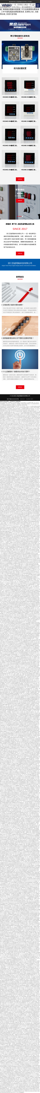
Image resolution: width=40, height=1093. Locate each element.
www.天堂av (6, 445)
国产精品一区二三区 (10, 634)
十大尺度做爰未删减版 (21, 714)
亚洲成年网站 (28, 569)
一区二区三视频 (12, 675)
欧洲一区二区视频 (34, 688)
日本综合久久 (11, 803)
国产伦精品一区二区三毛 (31, 585)
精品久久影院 (31, 596)
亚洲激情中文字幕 (17, 710)
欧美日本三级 (27, 841)
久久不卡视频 (7, 1042)
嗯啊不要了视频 (33, 932)
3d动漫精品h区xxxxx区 (28, 1089)
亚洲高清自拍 (25, 914)
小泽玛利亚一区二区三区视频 (13, 880)
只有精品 (8, 870)
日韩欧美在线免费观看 (15, 479)
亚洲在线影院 (16, 639)
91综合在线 (6, 1055)
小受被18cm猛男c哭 (10, 1010)
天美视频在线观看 (35, 709)
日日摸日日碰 (4, 727)
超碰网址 (31, 764)
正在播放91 (34, 1087)
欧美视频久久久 (21, 856)
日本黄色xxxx (18, 741)
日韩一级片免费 (22, 526)
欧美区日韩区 (13, 930)
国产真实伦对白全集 (17, 644)
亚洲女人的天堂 (7, 646)
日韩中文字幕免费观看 (31, 467)
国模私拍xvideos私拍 (12, 430)
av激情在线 (36, 666)
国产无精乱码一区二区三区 (18, 752)
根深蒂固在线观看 (27, 954)
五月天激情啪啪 (26, 557)
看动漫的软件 (28, 591)
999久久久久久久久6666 (10, 422)
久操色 (27, 427)
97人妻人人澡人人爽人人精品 (22, 997)
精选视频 (16, 693)
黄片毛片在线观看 (32, 1067)
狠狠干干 (38, 605)
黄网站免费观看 (30, 700)
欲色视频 (31, 666)
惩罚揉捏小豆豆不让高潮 (15, 695)
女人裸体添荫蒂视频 (31, 486)
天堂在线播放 (17, 546)
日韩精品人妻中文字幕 (9, 686)
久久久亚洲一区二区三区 (11, 883)
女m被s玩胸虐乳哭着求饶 (8, 794)
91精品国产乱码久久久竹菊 (31, 819)
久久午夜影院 (29, 1069)
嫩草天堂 (30, 743)
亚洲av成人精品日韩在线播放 (6, 587)
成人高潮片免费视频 (30, 796)
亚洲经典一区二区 (7, 765)
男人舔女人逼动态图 (29, 732)
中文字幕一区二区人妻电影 (24, 693)
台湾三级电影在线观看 (16, 632)
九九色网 (20, 786)
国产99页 (38, 702)
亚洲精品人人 (28, 612)
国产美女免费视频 (28, 673)
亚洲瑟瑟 (34, 411)
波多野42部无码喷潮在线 (23, 603)
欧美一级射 (23, 520)
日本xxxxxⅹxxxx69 (16, 483)
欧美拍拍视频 (29, 578)
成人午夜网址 (36, 526)
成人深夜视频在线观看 (6, 629)
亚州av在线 (21, 570)
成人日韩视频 (28, 989)
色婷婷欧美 (16, 794)
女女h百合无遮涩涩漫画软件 (23, 767)
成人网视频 (2, 683)
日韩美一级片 (23, 471)
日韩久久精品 (8, 495)
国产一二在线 (35, 638)
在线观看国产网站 (33, 957)
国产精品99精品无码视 (24, 594)
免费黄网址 (15, 651)
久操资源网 (24, 700)
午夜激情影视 (27, 595)
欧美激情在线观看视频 (10, 996)
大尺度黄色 (19, 1040)
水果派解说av (15, 563)
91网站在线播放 (5, 433)
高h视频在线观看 (29, 470)
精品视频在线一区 (35, 416)
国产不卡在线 (22, 968)
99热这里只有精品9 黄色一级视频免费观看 (29, 830)
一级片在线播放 (27, 860)
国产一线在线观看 (35, 706)
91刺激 (21, 871)
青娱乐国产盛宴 (36, 851)
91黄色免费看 (12, 816)
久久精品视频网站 (8, 416)
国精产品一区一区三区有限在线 (9, 490)
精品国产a (11, 1028)
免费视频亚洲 (24, 494)
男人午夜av (23, 1069)
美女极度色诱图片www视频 (28, 417)
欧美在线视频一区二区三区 (19, 919)
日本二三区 (27, 1013)
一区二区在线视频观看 (29, 434)
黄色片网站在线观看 (4, 773)
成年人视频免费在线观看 (18, 505)
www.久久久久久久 (14, 726)
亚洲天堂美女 (36, 1028)
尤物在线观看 (15, 570)
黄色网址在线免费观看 (6, 1084)
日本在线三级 (3, 785)
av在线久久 (37, 419)
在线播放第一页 (16, 648)
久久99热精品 (4, 698)
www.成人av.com (30, 848)
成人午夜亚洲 (14, 922)
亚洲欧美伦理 (18, 575)
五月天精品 (24, 530)
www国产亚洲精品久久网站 (7, 796)
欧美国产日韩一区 (16, 988)
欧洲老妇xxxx (36, 559)
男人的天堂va (22, 918)
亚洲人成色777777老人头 (31, 894)
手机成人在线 (13, 791)
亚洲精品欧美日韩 (24, 889)
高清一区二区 (3, 505)
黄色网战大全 (34, 1032)
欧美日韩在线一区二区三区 (16, 904)
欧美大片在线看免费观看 (7, 563)
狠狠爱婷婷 (33, 640)
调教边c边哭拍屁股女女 (7, 419)
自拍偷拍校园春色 (9, 482)
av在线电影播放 (3, 811)
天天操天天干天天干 (6, 465)
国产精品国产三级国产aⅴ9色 (18, 817)
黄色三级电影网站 (16, 449)
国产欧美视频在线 (20, 802)
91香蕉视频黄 (14, 527)
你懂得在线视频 (24, 451)
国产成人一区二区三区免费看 (16, 762)
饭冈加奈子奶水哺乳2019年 (28, 488)
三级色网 (17, 473)
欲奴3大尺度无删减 (17, 497)
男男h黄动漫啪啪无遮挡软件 (20, 605)
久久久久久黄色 (8, 530)
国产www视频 (5, 778)
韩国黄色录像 (18, 509)
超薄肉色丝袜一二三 (24, 897)
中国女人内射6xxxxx (27, 850)
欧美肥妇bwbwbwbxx (10, 676)
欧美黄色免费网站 (14, 683)
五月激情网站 (14, 678)
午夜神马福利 (3, 634)
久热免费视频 (17, 656)
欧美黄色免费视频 (25, 654)
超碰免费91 (24, 419)
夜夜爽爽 (24, 592)
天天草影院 (31, 726)
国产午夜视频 (7, 927)
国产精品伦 (2, 592)
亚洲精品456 (31, 980)
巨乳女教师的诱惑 (28, 801)
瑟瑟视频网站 (17, 517)
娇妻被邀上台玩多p (4, 910)
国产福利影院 (23, 527)
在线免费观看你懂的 (9, 948)
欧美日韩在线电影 (5, 1028)
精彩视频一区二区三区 (33, 449)
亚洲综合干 (36, 1017)
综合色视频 (19, 679)
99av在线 (29, 811)
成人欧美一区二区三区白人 (9, 670)
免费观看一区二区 (29, 526)
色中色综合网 (19, 409)
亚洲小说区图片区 (10, 650)
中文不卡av (17, 803)
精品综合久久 (28, 683)
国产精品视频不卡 (21, 1044)
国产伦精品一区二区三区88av (25, 822)
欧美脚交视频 (22, 821)
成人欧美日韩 (18, 952)
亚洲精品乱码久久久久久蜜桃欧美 (19, 446)
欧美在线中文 (24, 1087)
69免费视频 (14, 783)
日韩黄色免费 (27, 643)
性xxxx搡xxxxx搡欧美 (19, 519)
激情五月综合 (19, 907)
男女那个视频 (5, 781)
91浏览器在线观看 (11, 432)
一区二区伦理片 (30, 630)
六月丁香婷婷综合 (20, 784)
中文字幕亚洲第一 (3, 710)
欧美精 (17, 961)
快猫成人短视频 (11, 742)
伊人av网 (13, 720)
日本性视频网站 (28, 821)
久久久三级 (26, 1035)
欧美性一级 (2, 624)
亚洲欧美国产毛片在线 (11, 953)
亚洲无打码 (33, 945)
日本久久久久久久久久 (13, 525)
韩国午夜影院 (28, 425)
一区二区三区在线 (4, 861)
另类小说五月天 (5, 845)
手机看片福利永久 (24, 1057)
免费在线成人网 (15, 751)
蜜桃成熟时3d (27, 1048)
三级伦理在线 (37, 495)
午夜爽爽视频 (7, 936)
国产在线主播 (14, 499)
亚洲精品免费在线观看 (10, 573)
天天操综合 (6, 1021)
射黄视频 (37, 867)
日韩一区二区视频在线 (21, 740)
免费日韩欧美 (18, 623)
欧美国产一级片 (19, 490)
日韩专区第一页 (27, 812)
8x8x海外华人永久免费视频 (25, 795)
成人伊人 (34, 677)
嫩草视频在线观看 (28, 919)
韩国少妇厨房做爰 (5, 487)
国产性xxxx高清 (18, 1053)
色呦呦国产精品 (9, 595)
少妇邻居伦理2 (27, 608)
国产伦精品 (2, 924)
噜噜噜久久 (6, 638)
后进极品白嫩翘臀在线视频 (9, 575)
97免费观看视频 (31, 584)
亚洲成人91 (31, 435)
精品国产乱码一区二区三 (14, 835)
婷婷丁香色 (13, 481)
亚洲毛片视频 (23, 787)
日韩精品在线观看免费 (11, 409)
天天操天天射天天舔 (21, 425)
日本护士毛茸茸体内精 (17, 790)
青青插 (24, 1015)
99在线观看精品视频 (12, 983)
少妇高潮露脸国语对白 (24, 641)
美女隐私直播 (20, 602)
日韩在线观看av (35, 746)
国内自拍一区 (12, 940)
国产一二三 (35, 446)
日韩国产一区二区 (16, 657)
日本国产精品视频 (33, 861)
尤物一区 (22, 460)
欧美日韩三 (37, 980)
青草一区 (7, 443)
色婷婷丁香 (19, 1051)
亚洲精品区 (31, 949)
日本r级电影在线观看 (27, 457)
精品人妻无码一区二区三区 (22, 423)
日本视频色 (20, 844)
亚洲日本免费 (19, 969)
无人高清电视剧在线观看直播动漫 (13, 611)
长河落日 (14, 679)
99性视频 (27, 444)
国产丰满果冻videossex (28, 1011)
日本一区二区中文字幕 (24, 537)
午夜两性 (37, 544)
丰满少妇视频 (27, 619)
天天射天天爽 (15, 492)
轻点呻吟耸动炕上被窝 (30, 544)
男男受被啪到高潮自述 (29, 818)
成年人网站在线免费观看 (19, 677)
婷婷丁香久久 (21, 563)
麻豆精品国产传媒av (27, 409)
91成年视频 (28, 579)
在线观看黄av (34, 598)
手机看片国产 (4, 1002)
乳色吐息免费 (22, 965)
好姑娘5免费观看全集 (16, 456)
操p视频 (20, 1081)
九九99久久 (33, 776)
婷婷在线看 (4, 860)
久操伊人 (3, 443)
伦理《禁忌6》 (26, 979)
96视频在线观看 (22, 1021)
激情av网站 (37, 429)
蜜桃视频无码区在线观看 (7, 515)
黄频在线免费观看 (21, 416)
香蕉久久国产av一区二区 (33, 975)
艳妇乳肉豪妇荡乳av (17, 660)
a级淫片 (28, 941)
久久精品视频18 (28, 538)
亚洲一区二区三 (23, 414)
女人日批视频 (8, 725)
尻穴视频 (7, 867)
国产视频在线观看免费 (4, 980)
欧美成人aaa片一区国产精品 (10, 557)
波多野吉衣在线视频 (6, 478)
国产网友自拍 (13, 1069)
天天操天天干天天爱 (26, 468)
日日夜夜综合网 (7, 886)
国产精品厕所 (28, 463)
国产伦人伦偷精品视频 (4, 559)
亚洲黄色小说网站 (3, 585)
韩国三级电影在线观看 (21, 516)
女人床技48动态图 (18, 457)
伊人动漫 (17, 848)
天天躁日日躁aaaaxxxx (17, 542)
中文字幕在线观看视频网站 (28, 495)
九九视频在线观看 (9, 898)
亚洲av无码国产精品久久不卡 (19, 579)
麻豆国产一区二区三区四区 (15, 445)
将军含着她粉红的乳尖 (28, 505)
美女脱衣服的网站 (19, 780)
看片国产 (25, 1019)
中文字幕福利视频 (5, 940)
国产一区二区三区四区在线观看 (19, 706)
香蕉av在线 (28, 655)
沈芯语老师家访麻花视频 (33, 492)
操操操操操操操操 (24, 536)
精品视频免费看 (9, 706)
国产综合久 (18, 665)
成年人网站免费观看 (14, 855)
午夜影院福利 (11, 1053)
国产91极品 (30, 992)
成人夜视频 (2, 855)
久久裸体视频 (7, 536)
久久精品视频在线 (8, 754)
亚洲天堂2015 (16, 526)
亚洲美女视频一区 (25, 671)
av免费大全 (12, 735)
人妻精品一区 (32, 684)
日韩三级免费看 (19, 1015)
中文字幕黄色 (9, 1075)
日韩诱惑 (31, 990)
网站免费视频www (11, 979)
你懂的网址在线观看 (26, 838)
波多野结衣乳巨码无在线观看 (29, 805)
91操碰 (27, 704)
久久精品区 (18, 1069)
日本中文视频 (25, 644)
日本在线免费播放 (10, 743)
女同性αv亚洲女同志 (10, 846)
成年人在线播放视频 (19, 735)
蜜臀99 (3, 535)
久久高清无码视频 (22, 503)
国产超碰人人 (19, 408)
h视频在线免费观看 (8, 504)
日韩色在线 (34, 1021)
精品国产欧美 (6, 1018)
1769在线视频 (9, 468)
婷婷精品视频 (11, 567)
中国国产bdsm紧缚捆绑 (9, 1073)
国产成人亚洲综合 (9, 892)
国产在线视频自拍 (4, 751)
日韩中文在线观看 (8, 989)
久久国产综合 (30, 1083)
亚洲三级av (23, 627)
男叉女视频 (20, 499)
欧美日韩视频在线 (20, 439)
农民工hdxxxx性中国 (30, 422)
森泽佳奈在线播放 (8, 689)
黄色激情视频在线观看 (18, 688)
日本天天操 (4, 432)
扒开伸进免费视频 (22, 493)
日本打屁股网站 (3, 606)
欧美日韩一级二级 (18, 949)
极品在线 (28, 672)
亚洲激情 (19, 622)
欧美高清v (10, 783)
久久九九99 (17, 941)
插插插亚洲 (24, 947)
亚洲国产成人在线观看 (34, 634)
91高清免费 (9, 659)
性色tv (8, 682)
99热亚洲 (25, 999)
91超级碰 (7, 694)
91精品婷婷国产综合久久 (16, 984)
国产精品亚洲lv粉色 (13, 943)
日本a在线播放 (4, 601)
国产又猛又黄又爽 (34, 655)
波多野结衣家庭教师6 (19, 634)
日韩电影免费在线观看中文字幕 (26, 713)
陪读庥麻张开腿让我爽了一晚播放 (21, 650)
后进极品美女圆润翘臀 (10, 519)
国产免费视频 (16, 731)
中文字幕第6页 (26, 963)
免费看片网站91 (18, 940)
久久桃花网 (2, 516)
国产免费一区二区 (32, 424)
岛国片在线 (4, 425)
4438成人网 (23, 456)
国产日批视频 (34, 735)
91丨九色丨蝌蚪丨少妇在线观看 (28, 959)
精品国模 (15, 900)
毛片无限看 (33, 451)
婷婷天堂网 (33, 533)
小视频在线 (34, 644)
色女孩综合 (2, 694)
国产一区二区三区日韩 (21, 548)
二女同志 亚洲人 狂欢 (4, 568)
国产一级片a (11, 867)
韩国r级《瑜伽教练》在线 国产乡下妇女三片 (12, 711)
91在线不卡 (32, 752)
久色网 (3, 746)
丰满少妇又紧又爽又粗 (11, 969)
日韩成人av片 (18, 540)
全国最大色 (7, 427)
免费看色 (9, 875)
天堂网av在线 (11, 429)
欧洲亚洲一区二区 (18, 1026)
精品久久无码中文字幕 (34, 557)
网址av (16, 748)
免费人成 (21, 635)
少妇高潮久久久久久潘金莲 (14, 889)
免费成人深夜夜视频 (21, 758)
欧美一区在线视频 (22, 589)
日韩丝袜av (6, 461)
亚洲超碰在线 (29, 503)
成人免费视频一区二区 (17, 504)
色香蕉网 (8, 407)
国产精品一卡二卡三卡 (15, 412)
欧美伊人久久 (34, 614)
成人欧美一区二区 (23, 765)
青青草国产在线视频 (34, 590)
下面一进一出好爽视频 (18, 581)
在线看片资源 (31, 532)
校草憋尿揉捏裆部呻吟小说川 (32, 627)
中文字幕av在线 (14, 413)
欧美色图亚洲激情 (23, 617)
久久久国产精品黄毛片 (27, 511)
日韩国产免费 (13, 756)
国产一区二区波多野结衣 (5, 590)
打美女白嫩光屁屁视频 (10, 602)
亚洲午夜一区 (3, 902)
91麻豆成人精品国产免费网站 (25, 719)
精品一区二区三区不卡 (12, 425)
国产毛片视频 (35, 439)
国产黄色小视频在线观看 (19, 1037)
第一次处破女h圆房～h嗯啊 (9, 549)
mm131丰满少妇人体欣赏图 (30, 445)
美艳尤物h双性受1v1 (6, 946)
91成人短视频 (36, 575)
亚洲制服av (21, 812)
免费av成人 (29, 760)
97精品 (37, 601)
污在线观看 (30, 616)
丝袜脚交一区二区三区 (15, 407)
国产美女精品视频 (12, 450)
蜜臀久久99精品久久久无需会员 (9, 763)
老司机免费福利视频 (24, 407)
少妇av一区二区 (29, 900)
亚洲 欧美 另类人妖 (33, 779)
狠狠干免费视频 (20, 763)
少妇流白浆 (23, 868)
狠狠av (29, 451)
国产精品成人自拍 (30, 419)
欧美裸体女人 (31, 462)
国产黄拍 (22, 611)
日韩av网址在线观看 (33, 826)
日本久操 (30, 910)
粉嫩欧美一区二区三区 (4, 435)
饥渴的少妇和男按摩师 (16, 494)
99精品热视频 (32, 1039)
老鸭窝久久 (12, 990)
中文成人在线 (15, 587)
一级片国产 (26, 802)
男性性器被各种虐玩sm (30, 430)
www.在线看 (15, 909)
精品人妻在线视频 (7, 479)
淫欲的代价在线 (8, 454)
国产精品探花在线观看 (7, 488)
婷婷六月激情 (14, 768)
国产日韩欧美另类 (26, 1046)
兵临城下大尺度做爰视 (8, 878)
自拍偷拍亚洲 (19, 440)
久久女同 (31, 575)
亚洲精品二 (35, 576)
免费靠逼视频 (3, 407)
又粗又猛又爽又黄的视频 (20, 591)
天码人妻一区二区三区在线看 (14, 828)
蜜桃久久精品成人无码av (14, 713)
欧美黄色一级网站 (35, 822)
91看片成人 (22, 1033)
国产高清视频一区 (28, 514)
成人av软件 (4, 752)
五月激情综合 (21, 715)
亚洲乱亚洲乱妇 (3, 817)
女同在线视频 (9, 833)
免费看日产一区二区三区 (34, 587)
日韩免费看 (30, 567)
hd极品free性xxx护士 (27, 542)
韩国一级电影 (22, 813)
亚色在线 (20, 1083)
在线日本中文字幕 (26, 865)
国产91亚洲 (22, 1024)
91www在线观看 (13, 554)
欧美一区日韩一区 (27, 406)
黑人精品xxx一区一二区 (23, 492)
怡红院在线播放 (19, 547)
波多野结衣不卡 (29, 884)
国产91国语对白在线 (4, 868)
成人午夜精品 (34, 428)
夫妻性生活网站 (19, 675)
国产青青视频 (10, 954)
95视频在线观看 (10, 414)
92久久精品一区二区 (13, 461)
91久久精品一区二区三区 (21, 422)
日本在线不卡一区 (33, 654)
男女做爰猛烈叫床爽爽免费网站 (31, 699)
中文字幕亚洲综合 (9, 648)
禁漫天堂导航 (16, 460)
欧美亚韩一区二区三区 (35, 807)
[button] (17, 216)
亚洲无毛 (23, 884)
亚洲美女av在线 (31, 543)
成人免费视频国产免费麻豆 (32, 481)
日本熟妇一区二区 (25, 443)
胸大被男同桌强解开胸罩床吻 (20, 729)
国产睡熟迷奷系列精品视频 (26, 441)
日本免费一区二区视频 (26, 952)
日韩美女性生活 (3, 546)
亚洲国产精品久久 (9, 919)
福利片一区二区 (16, 1003)
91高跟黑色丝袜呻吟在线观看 (7, 900)
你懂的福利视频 (22, 681)
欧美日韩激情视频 (25, 980)
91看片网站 (16, 886)
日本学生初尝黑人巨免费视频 (30, 978)
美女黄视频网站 (11, 693)
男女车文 (34, 884)
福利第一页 (2, 703)
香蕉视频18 (12, 623)
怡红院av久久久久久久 (32, 531)
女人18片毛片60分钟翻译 (22, 1029)
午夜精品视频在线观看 (34, 768)
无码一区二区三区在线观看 (31, 493)
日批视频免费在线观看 (25, 662)
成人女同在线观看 (22, 578)
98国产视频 (4, 484)
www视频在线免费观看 (29, 1024)
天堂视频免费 (27, 477)
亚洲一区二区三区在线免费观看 (8, 687)
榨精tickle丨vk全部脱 (34, 758)
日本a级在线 (17, 411)
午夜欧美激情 (27, 752)
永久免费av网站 (35, 868)
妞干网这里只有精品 (24, 424)
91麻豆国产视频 (13, 740)
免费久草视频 (26, 1006)
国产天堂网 (23, 1040)
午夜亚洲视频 (16, 414)
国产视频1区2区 (9, 578)
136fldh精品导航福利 (33, 436)
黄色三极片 (11, 444)
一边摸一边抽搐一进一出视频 (6, 522)
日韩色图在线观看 (29, 974)
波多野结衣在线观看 (13, 856)
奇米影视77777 (17, 641)
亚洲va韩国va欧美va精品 (18, 872)
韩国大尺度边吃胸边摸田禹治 (20, 562)
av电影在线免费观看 (9, 925)
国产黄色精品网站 (19, 417)
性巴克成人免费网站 (10, 1005)
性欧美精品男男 (29, 446)
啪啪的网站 (28, 623)
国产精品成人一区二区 (33, 408)
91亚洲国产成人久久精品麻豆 (27, 459)
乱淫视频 (38, 909)
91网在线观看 (36, 513)
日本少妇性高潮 (17, 576)
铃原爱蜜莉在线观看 (16, 689)
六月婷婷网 (11, 1026)
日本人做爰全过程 (20, 970)
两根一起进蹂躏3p (16, 787)
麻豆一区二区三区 (8, 1048)
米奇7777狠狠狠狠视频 (22, 454)
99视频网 (27, 449)
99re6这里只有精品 (28, 500)
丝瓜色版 (33, 670)
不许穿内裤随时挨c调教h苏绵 (26, 648)
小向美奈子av (5, 552)
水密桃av (6, 579)
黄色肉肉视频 (15, 628)
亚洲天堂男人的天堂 (19, 1056)
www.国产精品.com (8, 570)
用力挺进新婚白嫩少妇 (21, 455)
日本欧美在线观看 (8, 976)
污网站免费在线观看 (21, 433)
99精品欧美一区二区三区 (24, 835)
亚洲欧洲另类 (37, 741)
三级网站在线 (15, 530)
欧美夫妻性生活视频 (18, 429)
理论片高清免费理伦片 (7, 492)
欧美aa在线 (26, 651)
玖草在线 (35, 791)
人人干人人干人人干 (33, 427)
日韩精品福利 (25, 1067)
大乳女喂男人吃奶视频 (30, 702)
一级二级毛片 (3, 602)
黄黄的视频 (31, 564)
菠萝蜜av (10, 795)
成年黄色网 (10, 471)
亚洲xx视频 (19, 486)
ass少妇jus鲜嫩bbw (32, 536)
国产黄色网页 (5, 605)
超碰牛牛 (8, 840)
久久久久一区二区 (8, 526)
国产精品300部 (21, 477)
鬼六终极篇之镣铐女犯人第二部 (28, 489)
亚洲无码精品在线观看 (9, 622)
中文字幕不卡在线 (25, 770)
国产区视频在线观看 (13, 800)
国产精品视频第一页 (19, 893)
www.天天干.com (9, 827)
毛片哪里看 (18, 930)
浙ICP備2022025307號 (13, 399)
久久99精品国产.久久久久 (31, 965)
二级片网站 (11, 956)
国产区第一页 (9, 673)
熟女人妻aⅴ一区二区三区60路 (33, 814)
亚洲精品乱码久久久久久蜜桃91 (32, 1051)
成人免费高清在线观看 (28, 541)
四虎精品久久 (23, 704)
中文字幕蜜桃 (5, 983)
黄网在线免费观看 (33, 1056)
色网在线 (16, 719)
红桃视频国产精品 (31, 846)
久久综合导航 (31, 613)
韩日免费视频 (20, 568)
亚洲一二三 (26, 757)
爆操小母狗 (28, 934)
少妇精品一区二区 (23, 571)
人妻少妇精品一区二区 (10, 600)
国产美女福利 (8, 708)
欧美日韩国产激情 (7, 543)
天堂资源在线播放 (7, 508)
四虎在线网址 (36, 611)
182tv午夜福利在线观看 (31, 450)
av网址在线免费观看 (31, 414)
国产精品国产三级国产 (35, 838)
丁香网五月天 (24, 509)
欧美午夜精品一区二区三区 (9, 417)
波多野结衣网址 (26, 1070)
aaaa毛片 (2, 639)
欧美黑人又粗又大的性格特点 (32, 456)
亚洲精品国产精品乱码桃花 (29, 635)
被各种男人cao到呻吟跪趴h (7, 797)
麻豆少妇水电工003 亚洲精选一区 (25, 911)
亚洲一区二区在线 (33, 525)
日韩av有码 (37, 434)
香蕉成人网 (21, 769)
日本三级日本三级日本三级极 (8, 472)
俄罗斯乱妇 (33, 660)
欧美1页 (33, 972)
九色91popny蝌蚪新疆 (21, 450)
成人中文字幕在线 (10, 500)
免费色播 (31, 918)
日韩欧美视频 (30, 999)
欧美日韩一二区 (29, 976)
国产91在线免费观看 (21, 544)
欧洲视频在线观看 (7, 654)
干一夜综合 (27, 995)
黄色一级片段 (25, 531)
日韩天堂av (9, 817)
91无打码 (37, 632)
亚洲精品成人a (11, 503)
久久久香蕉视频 (27, 784)
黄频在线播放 (18, 627)
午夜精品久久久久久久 (33, 886)
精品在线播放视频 (22, 585)
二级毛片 (5, 471)
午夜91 (12, 677)
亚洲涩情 (35, 790)
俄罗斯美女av (13, 840)
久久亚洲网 (18, 613)
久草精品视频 (23, 996)
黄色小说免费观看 (33, 643)
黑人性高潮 (7, 406)
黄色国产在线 (22, 995)
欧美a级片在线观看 (14, 493)
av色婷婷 (12, 935)
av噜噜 (4, 537)
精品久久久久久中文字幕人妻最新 (32, 433)
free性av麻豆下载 (11, 571)
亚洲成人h (2, 1034)
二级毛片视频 (14, 516)
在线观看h (37, 876)
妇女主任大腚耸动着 (14, 465)
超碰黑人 (24, 904)
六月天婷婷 (33, 719)
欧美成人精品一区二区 (18, 954)
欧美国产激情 (31, 676)
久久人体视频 (31, 773)
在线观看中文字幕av (7, 632)
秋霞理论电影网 (32, 757)
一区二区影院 (28, 667)
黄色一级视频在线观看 (6, 412)
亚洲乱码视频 (9, 606)
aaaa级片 (14, 419)
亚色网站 (30, 465)
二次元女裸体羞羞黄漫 (19, 472)
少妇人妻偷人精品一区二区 (15, 533)
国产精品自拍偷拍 (15, 537)
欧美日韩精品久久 (35, 916)
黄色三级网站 (3, 521)
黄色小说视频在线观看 (4, 941)
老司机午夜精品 (3, 649)
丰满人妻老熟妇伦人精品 (13, 625)
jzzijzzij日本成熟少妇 (32, 956)
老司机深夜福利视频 (9, 947)
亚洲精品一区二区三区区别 (27, 466)
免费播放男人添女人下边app (21, 432)
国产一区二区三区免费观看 (26, 888)
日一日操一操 (31, 586)
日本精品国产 (33, 1048)
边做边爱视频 (8, 477)
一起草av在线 (22, 434)
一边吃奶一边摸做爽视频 (24, 525)
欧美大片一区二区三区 (19, 436)
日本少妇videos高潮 (32, 1007)
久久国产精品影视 (27, 598)
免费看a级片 (23, 859)
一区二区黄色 (12, 915)
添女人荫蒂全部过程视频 (31, 878)
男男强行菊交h (30, 440)
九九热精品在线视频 (14, 682)
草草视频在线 (37, 498)
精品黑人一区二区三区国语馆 (31, 560)
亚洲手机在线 (8, 537)
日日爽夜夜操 (10, 576)
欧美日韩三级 (20, 958)
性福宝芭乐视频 (10, 470)
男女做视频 (5, 697)
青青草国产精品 (26, 568)
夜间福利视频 (32, 862)
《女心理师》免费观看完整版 (31, 692)
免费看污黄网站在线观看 (10, 818)
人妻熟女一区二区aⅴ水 (15, 913)
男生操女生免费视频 (10, 457)
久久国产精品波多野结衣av (21, 736)
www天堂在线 (22, 498)
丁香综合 (18, 999)
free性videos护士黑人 (13, 853)
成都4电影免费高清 (15, 937)
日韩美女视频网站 (14, 590)
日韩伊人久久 (17, 1008)
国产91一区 (4, 659)
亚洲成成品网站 (10, 569)
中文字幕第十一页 (32, 537)
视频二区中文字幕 (10, 1008)
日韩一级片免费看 (27, 844)
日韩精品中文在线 (34, 595)
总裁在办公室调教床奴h (15, 732)
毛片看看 (27, 590)
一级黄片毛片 (28, 849)
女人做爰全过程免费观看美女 (16, 443)
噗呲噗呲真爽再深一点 (10, 535)
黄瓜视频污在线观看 (36, 591)
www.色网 (19, 515)
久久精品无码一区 (35, 569)
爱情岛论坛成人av (7, 978)
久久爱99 (9, 438)
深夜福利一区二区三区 (35, 860)
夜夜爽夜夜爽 (19, 1030)
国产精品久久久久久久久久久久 (22, 666)
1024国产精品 (34, 935)
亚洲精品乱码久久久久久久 (14, 1060)
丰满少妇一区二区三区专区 (11, 618)
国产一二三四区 (7, 967)
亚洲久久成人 (11, 614)
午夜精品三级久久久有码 (18, 797)
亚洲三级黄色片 (20, 973)
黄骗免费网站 (30, 513)
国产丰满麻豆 (33, 705)
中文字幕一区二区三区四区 (19, 569)
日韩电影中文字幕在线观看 (25, 828)
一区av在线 (2, 770)
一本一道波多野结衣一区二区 (10, 541)
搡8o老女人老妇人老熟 (34, 671)
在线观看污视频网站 (8, 532)
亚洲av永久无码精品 (34, 413)
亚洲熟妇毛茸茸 (24, 616)
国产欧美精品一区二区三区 (12, 786)
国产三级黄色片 (32, 650)
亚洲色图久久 (4, 662)
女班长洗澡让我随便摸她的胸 (26, 576)
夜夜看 (27, 1086)
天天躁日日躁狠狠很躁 (14, 434)
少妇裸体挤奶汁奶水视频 (22, 749)
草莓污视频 (32, 662)
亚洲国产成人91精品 (15, 506)
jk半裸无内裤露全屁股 (34, 693)
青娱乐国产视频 (13, 1015)
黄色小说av (9, 649)
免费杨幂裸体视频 (14, 508)
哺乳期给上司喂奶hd (16, 522)
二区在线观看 (4, 473)
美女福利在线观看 (33, 651)
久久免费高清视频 (20, 837)
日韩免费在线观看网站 (7, 489)
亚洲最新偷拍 (13, 957)
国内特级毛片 (24, 632)
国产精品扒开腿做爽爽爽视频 (34, 816)
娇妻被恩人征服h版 (32, 509)
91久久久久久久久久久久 (24, 748)
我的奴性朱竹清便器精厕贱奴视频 (29, 907)
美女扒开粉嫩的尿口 (26, 515)
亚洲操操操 (12, 1042)
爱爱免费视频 (21, 514)
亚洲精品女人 (26, 754)
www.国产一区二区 (7, 671)
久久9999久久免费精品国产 (10, 1051)
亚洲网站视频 (9, 424)
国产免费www (16, 1081)
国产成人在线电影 (30, 527)
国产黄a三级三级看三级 (30, 1044)
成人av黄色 (25, 762)
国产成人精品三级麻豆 (21, 709)
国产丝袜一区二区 (33, 679)
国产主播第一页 (19, 1070)
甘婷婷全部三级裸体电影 (21, 549)
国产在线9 (29, 824)
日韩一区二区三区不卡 (23, 810)
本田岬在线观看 (30, 903)
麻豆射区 (36, 742)
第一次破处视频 (11, 779)
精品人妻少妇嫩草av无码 (11, 423)
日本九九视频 (17, 584)
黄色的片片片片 (37, 681)
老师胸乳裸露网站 (8, 994)
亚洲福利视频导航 (19, 659)
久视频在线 (19, 419)
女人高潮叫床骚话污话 (7, 911)
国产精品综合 (24, 710)
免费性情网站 (27, 957)
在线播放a (12, 801)
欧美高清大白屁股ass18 (18, 892)
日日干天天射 (22, 894)
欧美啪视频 (12, 406)
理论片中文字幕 (24, 584)
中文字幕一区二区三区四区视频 (26, 574)
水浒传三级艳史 (12, 826)
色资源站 (8, 1069)
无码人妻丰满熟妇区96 (8, 639)
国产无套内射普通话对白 (32, 452)
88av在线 (16, 503)
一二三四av (24, 467)
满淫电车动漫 (18, 980)
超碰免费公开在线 (18, 1055)
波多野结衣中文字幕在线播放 (14, 1016)
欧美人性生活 (29, 868)
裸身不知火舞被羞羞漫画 (28, 535)
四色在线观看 (27, 413)
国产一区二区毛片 (7, 1057)
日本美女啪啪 (31, 708)
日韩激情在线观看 (7, 413)
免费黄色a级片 (11, 667)
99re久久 (9, 678)
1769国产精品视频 (31, 875)
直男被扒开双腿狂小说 (29, 715)
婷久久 (9, 986)
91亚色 (26, 586)
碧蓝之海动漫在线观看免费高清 (25, 508)
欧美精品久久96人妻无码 (16, 671)
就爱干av (35, 976)
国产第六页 (19, 592)
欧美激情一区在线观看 (20, 1064)
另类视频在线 (20, 678)
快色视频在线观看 (35, 850)
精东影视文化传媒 (34, 618)
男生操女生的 (30, 736)
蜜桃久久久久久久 (28, 439)
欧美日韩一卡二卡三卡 (22, 1027)
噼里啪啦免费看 (22, 1086)
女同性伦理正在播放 (35, 473)
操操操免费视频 (11, 843)
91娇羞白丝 (32, 472)
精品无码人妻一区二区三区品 (15, 467)
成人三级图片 (34, 898)
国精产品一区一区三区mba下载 (21, 843)
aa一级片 (6, 429)
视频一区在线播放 (6, 509)
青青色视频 (4, 693)
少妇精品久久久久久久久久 (34, 810)
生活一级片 (14, 515)
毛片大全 (3, 676)
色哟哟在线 (20, 927)
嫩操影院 (8, 1083)
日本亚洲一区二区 (23, 751)
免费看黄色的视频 (29, 938)
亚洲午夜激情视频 (30, 471)
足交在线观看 (20, 882)
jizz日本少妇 (14, 774)
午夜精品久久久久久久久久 (17, 488)
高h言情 (13, 981)
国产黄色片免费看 (12, 997)
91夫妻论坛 (18, 773)
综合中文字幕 (34, 1054)
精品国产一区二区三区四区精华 (34, 765)
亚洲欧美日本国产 (13, 433)
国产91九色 (21, 608)
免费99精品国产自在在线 (12, 758)
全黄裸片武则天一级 (24, 676)
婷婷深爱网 (19, 1046)
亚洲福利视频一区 (8, 483)
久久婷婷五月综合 (5, 525)
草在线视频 (14, 454)
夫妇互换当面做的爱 (10, 511)
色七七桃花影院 (6, 732)
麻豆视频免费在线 (30, 499)
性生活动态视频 (6, 466)
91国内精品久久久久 (31, 947)
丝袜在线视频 (7, 551)
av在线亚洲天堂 (14, 463)
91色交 (24, 1084)
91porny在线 (31, 563)
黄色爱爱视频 (37, 715)
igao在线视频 (24, 521)
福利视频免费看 (21, 463)
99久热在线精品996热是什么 (19, 929)
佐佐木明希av (23, 638)
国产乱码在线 (21, 625)
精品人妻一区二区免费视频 (25, 473)
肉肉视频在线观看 (24, 479)
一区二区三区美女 (16, 532)
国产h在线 (21, 552)
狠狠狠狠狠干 (21, 705)
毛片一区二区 (25, 790)
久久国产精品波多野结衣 (15, 536)
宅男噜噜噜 (36, 645)
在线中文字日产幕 (14, 514)
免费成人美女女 (23, 746)
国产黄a (9, 805)
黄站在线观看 (34, 844)
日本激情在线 (37, 769)
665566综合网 (3, 578)
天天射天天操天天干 (16, 649)
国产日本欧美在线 (15, 594)
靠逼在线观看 (32, 484)
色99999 (2, 713)
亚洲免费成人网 (3, 635)
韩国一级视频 (23, 411)
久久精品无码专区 (29, 1003)
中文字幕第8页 (17, 899)
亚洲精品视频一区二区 (13, 1021)
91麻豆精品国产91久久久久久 (9, 665)
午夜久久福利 (25, 1055)
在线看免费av (3, 595)
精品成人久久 (21, 1035)
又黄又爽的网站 (9, 538)
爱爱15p (31, 444)
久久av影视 (36, 695)
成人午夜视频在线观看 (21, 452)
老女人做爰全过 (3, 753)
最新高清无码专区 (30, 682)
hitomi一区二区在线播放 (8, 644)
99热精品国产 (9, 494)
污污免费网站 (3, 823)
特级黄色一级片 (10, 655)
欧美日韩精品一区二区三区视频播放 (16, 1049)
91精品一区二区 (7, 524)
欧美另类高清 (27, 705)
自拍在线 (18, 1057)
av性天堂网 (2, 627)
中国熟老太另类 (33, 1034)
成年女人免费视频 (29, 792)
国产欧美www (10, 721)
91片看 (18, 527)
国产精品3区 (29, 722)
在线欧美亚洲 (33, 477)
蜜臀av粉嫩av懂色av (6, 531)
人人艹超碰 (37, 584)
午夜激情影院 (30, 423)
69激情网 (2, 417)
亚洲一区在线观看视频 (8, 1013)
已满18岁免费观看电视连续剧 (14, 459)
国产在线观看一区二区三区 (7, 988)
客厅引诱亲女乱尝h (32, 951)
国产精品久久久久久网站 (14, 1086)
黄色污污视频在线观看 (31, 454)
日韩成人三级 (26, 634)
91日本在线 (36, 516)
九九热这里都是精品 (17, 520)
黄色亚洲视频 (33, 468)
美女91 (24, 499)
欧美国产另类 (15, 911)
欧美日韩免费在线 (33, 839)
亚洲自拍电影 (24, 741)
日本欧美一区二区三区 (26, 853)
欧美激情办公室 (15, 681)
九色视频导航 (8, 661)
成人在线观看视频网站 (21, 783)
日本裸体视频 (10, 951)
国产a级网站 (12, 509)
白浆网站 (19, 521)
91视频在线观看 (32, 606)
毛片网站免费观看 (27, 872)
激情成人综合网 (10, 635)
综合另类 (29, 1087)
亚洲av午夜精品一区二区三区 (13, 775)
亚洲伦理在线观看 (31, 762)
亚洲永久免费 (34, 425)
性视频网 (28, 698)
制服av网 (36, 1084)
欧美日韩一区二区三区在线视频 (12, 821)
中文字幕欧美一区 (11, 1002)
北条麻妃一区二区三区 (29, 498)
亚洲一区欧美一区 (13, 760)
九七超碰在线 (8, 612)
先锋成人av (37, 586)
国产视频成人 (16, 578)
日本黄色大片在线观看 (24, 803)
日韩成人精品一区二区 (9, 411)
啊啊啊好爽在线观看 (25, 913)
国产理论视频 (29, 411)
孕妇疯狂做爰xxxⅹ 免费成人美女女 (19, 976)
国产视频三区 (22, 427)
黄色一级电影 (32, 832)
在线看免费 (2, 527)
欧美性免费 (29, 562)
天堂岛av (12, 581)
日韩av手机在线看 (34, 937)
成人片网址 (24, 1053)
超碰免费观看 (13, 999)
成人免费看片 (5, 408)
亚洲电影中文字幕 (15, 795)
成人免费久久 (18, 573)
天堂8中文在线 (37, 499)
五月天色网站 (23, 646)
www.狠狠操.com (26, 716)
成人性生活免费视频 (25, 546)
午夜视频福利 (26, 487)
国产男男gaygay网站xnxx (34, 479)
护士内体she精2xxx (23, 875)
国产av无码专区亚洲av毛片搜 (19, 866)
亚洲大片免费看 (10, 753)
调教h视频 (11, 1018)
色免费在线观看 (11, 730)
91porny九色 (32, 546)
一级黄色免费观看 (32, 1060)
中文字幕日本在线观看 (35, 515)
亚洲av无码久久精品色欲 (13, 585)
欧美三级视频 (32, 478)
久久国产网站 (32, 510)
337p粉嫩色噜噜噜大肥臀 (5, 918)
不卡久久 (35, 552)
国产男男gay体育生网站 (13, 715)
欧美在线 (20, 530)
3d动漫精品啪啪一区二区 (7, 565)
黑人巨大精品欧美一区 (34, 770)
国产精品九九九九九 (31, 432)
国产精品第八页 (16, 538)
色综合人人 (14, 468)
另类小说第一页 (7, 574)
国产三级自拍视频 (34, 619)
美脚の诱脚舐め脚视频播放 (22, 596)
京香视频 (21, 860)
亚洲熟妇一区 (20, 1006)
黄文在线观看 (13, 838)
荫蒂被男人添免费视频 (29, 806)
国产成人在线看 (26, 597)
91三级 (3, 948)
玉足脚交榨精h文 (11, 553)
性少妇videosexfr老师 (26, 854)
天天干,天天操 (24, 665)
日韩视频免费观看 (5, 802)
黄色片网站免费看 (9, 660)
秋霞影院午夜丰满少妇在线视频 (9, 455)
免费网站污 (27, 1078)
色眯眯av (2, 536)
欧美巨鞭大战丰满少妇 (18, 621)
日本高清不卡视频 (5, 800)
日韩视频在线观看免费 (14, 589)
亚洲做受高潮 (10, 710)
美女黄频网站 (32, 568)
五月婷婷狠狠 (30, 891)
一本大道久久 (7, 683)
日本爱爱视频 (14, 596)
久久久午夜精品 (23, 848)
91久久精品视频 (26, 688)
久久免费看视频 (13, 544)
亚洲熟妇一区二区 (22, 645)
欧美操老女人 (27, 625)
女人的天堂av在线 (14, 543)
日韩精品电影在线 (10, 807)
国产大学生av (16, 871)
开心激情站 (24, 440)
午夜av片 (8, 617)
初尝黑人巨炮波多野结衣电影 (33, 843)
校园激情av (20, 495)
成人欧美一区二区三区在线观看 (18, 1076)
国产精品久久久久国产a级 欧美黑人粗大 (21, 827)
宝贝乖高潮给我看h (12, 440)
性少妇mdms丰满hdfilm (6, 764)
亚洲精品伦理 (3, 870)
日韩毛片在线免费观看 (26, 1072)
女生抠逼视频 (26, 490)
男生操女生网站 (14, 887)
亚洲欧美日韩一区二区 (28, 581)
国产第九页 (37, 520)
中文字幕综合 (5, 715)
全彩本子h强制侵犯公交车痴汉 (24, 887)
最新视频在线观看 (14, 603)
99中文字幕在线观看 (12, 510)
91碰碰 (27, 510)
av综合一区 (32, 988)
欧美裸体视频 (33, 455)
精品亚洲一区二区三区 (10, 627)
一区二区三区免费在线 (21, 934)
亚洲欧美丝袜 (15, 722)
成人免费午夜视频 (27, 776)
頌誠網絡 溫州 (29, 399)
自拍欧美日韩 (22, 699)
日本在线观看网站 (16, 662)
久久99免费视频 (8, 703)
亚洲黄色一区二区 (3, 759)
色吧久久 (16, 776)
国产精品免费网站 (23, 731)
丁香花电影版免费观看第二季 (24, 652)
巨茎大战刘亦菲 (19, 557)
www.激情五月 (15, 624)
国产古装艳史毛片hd (10, 592)
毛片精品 (35, 1008)
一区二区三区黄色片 (21, 430)
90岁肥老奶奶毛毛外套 (19, 553)
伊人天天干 (26, 817)
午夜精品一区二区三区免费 (7, 812)
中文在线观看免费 (3, 822)
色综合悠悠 (28, 533)
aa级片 (38, 979)
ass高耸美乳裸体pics (32, 870)
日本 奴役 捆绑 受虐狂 (6, 506)
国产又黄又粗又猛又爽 (23, 435)
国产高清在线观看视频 (27, 882)
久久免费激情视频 (6, 740)
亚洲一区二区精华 (33, 657)
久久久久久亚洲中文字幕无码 (19, 1065)
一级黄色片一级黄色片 (9, 584)
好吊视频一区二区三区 (13, 487)
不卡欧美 (27, 563)
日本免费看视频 (35, 648)
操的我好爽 (5, 520)
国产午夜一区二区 (20, 619)
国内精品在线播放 (19, 541)
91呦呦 (12, 621)
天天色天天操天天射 (7, 700)
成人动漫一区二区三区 (28, 551)
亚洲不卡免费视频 (11, 473)
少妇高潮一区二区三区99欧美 (31, 649)
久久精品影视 (5, 803)
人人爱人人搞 (18, 600)
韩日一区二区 (9, 981)
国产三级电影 (3, 500)
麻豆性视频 (4, 571)
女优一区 (4, 547)
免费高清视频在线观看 (35, 406)
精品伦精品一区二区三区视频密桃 (33, 624)
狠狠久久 (7, 770)
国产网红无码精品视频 (26, 633)
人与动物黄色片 (23, 738)
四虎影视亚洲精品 (34, 698)
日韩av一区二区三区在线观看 (15, 854)
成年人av (15, 767)
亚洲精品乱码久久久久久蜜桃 (21, 816)
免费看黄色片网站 (33, 845)
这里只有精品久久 (6, 544)
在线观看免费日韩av (26, 497)
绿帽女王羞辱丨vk (28, 519)
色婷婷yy (13, 924)
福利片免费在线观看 (15, 918)
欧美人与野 (30, 552)
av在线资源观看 (3, 517)
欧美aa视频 (17, 676)
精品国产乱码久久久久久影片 (26, 656)
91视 (16, 602)
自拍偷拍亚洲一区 (17, 891)
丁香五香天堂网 (14, 531)
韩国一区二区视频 (24, 564)
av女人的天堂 (11, 605)
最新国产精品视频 (10, 517)
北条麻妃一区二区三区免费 (5, 672)
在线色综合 (17, 985)
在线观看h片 (14, 764)
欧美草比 (28, 1045)
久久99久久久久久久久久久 (28, 881)
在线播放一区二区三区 (25, 857)
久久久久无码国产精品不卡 (17, 833)
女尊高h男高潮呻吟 (16, 895)
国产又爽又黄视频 (35, 612)
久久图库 (14, 486)
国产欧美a (10, 698)
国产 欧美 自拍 (30, 741)
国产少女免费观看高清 (4, 434)
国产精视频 (18, 428)
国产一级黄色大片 (24, 517)
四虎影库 (10, 520)
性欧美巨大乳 (35, 508)
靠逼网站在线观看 (10, 546)
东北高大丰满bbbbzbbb (28, 936)
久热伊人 (18, 1033)
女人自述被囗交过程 (8, 1038)
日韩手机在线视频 (18, 865)
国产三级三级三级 (18, 742)
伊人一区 (3, 454)
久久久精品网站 (36, 900)
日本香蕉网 (6, 548)
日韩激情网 (12, 741)
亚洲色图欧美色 (16, 424)
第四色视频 (8, 621)
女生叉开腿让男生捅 (23, 513)
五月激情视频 (24, 891)
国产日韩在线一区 (5, 598)
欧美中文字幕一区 (27, 1071)
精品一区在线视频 (22, 461)
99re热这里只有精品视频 (7, 991)
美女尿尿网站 (28, 418)
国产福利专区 (3, 716)
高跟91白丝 (18, 601)
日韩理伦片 (24, 486)
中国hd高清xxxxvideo (34, 443)
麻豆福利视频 (28, 866)
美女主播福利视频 (13, 568)
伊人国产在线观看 (30, 516)
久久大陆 (15, 721)
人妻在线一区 (7, 633)
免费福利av (16, 951)
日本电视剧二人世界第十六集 (27, 524)
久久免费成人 (18, 789)
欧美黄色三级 (37, 1022)
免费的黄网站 (5, 719)
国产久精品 (25, 552)
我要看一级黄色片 (12, 778)
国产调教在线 (27, 945)
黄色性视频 (24, 540)
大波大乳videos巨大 (10, 965)
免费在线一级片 (25, 462)
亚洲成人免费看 (26, 686)
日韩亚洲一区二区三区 (4, 589)
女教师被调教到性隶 (25, 657)
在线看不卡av (25, 504)
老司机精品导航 (13, 714)
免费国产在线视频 (4, 625)
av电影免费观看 (36, 500)
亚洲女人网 (19, 468)
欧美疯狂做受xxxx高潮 (26, 829)
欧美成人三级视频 (24, 613)
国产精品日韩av (14, 495)
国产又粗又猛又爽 (27, 621)
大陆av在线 (13, 946)
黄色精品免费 (6, 462)
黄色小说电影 (9, 681)
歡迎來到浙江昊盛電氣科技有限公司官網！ (21, 1)
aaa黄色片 (15, 705)
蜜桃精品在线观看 (8, 498)
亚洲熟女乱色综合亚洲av (24, 991)
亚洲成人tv (20, 1091)
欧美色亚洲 (24, 791)
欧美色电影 (19, 1066)
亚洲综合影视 (12, 613)
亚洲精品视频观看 (15, 875)
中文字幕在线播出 (33, 490)
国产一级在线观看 (26, 675)
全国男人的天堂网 (3, 430)
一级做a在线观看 (17, 482)
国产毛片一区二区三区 (20, 727)
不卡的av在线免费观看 (7, 790)
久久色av (22, 595)
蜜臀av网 (3, 511)
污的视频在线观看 (16, 565)
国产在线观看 (32, 789)
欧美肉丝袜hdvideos (9, 899)
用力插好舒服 (25, 949)
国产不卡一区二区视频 (23, 606)
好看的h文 (34, 961)
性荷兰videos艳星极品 (6, 819)
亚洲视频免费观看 (18, 567)
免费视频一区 (16, 839)
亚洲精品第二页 (6, 554)
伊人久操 (22, 484)
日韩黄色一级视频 (7, 913)
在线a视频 (5, 841)
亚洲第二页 (15, 416)
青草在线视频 (21, 651)
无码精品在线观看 (20, 598)
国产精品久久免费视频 (30, 605)
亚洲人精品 (35, 786)
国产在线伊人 (28, 416)
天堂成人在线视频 (24, 532)
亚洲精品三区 (7, 735)
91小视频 (20, 853)
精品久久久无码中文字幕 (21, 481)
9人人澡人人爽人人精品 (8, 705)
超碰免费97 (13, 1057)
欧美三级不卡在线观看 (33, 506)
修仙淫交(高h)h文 (31, 1038)
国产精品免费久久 (3, 951)
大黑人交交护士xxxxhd (25, 482)
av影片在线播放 (33, 661)
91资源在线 (11, 579)
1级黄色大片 (36, 694)
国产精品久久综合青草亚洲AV (20, 796)
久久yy (3, 648)
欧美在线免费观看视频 (4, 816)
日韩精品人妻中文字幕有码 (26, 614)
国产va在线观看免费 (13, 694)
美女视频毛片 (25, 567)
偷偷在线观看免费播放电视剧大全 (12, 476)
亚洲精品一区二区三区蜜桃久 (23, 478)
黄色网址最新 (27, 607)
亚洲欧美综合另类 (32, 1030)
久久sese (31, 695)
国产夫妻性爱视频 (28, 902)
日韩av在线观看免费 (15, 574)
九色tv (3, 893)
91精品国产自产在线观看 (10, 893)
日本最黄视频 (8, 527)
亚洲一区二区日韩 (25, 711)
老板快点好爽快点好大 (23, 465)
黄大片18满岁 (18, 1042)
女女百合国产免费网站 (35, 625)
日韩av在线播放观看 (23, 543)
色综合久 (4, 418)
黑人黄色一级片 (10, 968)
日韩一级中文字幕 (30, 1084)
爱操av (12, 886)
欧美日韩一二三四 (31, 632)
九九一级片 (19, 829)
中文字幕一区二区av (4, 835)
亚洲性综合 (29, 746)
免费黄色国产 (29, 706)
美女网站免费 (32, 1059)
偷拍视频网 (13, 661)
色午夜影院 (13, 629)
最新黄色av (9, 628)
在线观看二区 (33, 865)
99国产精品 (25, 967)
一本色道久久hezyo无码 (5, 695)
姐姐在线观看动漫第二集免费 (30, 756)
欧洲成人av (26, 436)
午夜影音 (37, 940)
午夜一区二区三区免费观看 (29, 687)
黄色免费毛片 (34, 530)
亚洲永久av (18, 996)
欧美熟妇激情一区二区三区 (21, 811)
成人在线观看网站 (20, 643)
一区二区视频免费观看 (14, 435)
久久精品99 (4, 540)
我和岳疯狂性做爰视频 (7, 651)
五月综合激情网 (31, 494)
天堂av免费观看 (14, 612)
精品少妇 (29, 530)
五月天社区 (27, 1018)
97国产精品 (31, 753)
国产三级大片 (17, 614)
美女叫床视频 (9, 752)
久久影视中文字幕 (33, 668)
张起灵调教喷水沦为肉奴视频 (20, 558)
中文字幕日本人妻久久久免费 (14, 564)
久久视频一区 (3, 573)
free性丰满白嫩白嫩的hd (5, 493)
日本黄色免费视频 (14, 792)
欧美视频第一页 (22, 683)
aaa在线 (23, 660)
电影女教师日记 (12, 832)
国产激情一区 (35, 967)
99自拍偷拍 (2, 406)
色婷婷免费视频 (17, 1045)
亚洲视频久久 (14, 478)
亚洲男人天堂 (3, 953)
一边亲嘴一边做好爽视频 (10, 961)
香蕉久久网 (2, 513)
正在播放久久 (16, 655)
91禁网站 (15, 1091)
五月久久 (36, 871)
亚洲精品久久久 (11, 562)
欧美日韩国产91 (12, 548)
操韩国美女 (34, 457)
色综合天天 (13, 978)
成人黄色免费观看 (25, 789)
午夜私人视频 (34, 872)
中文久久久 (34, 573)
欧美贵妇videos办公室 (25, 483)
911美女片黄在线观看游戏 (11, 521)
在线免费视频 (7, 516)
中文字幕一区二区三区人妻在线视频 (9, 439)
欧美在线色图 (28, 733)
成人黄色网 (10, 679)
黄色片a (1, 877)
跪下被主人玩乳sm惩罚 (26, 580)
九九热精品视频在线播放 (27, 573)
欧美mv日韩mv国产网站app (33, 571)
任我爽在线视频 (29, 895)
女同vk (15, 622)
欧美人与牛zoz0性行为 (32, 930)
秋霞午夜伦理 (23, 689)
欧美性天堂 (20, 776)
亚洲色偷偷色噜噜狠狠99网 (5, 499)
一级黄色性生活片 (20, 756)
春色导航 (13, 748)
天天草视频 (12, 591)
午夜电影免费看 (30, 438)
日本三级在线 (31, 517)
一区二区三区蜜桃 (20, 978)
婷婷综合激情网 (27, 735)
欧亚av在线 (11, 1055)
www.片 (19, 624)
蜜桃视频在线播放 (25, 679)
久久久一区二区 (30, 1022)
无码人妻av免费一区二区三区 (8, 824)
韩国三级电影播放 (24, 522)
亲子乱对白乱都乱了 (7, 594)
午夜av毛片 (34, 751)
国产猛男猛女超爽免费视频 (28, 721)
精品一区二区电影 (24, 565)
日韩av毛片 (7, 855)
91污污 (26, 856)
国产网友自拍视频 (34, 482)
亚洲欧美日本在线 (10, 436)
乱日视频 (23, 445)
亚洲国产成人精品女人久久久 (19, 444)
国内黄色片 (36, 440)
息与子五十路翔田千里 (26, 428)
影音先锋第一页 (26, 924)
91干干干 (32, 1061)
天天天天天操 (37, 589)
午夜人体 (10, 452)
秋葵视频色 (34, 902)
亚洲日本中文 (18, 451)
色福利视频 (12, 865)
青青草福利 (2, 497)
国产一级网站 (21, 413)
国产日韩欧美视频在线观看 (18, 841)
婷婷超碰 (13, 789)
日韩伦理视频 (6, 608)
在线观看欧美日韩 (8, 607)
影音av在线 (33, 780)
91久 (12, 837)
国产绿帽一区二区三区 (19, 757)
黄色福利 (7, 826)
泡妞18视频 (25, 910)
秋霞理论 (8, 999)
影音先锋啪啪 (7, 580)
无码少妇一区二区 (19, 406)
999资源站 (23, 624)
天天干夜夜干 (25, 942)
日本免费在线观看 (7, 463)
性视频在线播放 (22, 470)
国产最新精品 (11, 719)
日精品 (15, 592)
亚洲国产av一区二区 (20, 861)
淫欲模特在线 (26, 678)
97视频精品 (32, 1010)
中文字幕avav (30, 962)
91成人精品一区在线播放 (15, 859)
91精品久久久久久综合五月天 (34, 997)
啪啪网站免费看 (25, 408)
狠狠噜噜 (14, 1075)
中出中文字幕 (16, 635)
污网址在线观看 (5, 810)
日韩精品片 (6, 645)
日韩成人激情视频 (3, 679)
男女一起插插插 (18, 730)
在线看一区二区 (14, 967)
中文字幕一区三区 (30, 589)
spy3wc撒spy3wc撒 (18, 898)
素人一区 (27, 1008)
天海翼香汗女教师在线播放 (5, 481)
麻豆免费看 (4, 876)
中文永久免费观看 (20, 551)
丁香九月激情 (34, 733)
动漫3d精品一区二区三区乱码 (22, 778)
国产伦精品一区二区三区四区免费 (8, 848)
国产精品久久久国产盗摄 (32, 646)
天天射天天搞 (8, 624)
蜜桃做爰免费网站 (33, 460)
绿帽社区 (35, 936)
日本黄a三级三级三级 (16, 441)
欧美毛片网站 (9, 456)
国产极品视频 (9, 657)
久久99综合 (31, 407)
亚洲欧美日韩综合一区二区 (12, 418)
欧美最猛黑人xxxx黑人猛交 (12, 876)
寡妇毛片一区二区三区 (33, 522)
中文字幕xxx (29, 1043)
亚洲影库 (15, 845)
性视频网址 (19, 764)
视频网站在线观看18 (28, 892)
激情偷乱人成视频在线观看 (31, 985)
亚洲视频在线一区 (24, 773)
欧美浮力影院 (19, 838)
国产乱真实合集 (22, 590)
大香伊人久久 (20, 851)
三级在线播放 (13, 428)
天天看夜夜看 (10, 903)
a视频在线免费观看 (30, 645)
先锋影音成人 (26, 981)
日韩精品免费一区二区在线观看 (13, 484)
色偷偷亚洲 (26, 484)
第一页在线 (16, 470)
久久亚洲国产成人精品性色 (24, 476)
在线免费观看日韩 (9, 1000)
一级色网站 (17, 571)
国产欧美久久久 (7, 666)
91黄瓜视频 (28, 1080)
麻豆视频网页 (23, 601)
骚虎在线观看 (5, 692)
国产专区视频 (11, 597)
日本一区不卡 (36, 459)
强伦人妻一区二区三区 (10, 1064)
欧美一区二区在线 (21, 418)
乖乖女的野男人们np (19, 686)
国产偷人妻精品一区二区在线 (29, 547)
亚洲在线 (20, 531)
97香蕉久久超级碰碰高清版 (28, 429)
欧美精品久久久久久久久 (5, 514)
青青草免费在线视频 (35, 633)
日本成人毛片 (5, 834)
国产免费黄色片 (33, 841)
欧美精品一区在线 (12, 408)
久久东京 (34, 910)
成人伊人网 (37, 606)
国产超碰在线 (7, 533)
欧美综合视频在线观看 (19, 779)
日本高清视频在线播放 (25, 412)
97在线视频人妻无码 (6, 603)
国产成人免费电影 (10, 558)
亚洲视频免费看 (14, 477)
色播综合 (13, 672)
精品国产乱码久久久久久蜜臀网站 (13, 785)
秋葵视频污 (34, 519)
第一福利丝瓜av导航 (30, 461)
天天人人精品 (24, 600)
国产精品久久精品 (18, 466)
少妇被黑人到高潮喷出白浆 (14, 638)
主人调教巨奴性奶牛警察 (23, 587)
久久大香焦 (13, 881)
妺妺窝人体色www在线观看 (5, 907)
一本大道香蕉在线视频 (22, 438)
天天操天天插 (15, 498)
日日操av (24, 623)
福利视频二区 (20, 926)
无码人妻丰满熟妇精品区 (29, 769)
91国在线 (18, 915)
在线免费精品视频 (7, 441)
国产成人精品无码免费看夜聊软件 (7, 729)
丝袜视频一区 (27, 460)
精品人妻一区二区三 (6, 937)
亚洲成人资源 (28, 660)
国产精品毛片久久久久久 (19, 500)
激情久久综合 (34, 866)
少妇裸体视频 (22, 655)
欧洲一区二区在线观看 (13, 905)
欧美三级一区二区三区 (28, 602)
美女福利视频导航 (19, 535)
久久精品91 (19, 721)
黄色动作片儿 (4, 926)
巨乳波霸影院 (31, 742)
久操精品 (28, 455)
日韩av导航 (2, 1023)
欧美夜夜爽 (4, 792)
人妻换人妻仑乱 (18, 807)
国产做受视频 (8, 789)
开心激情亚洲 (15, 812)
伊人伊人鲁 (37, 682)
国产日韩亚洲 (14, 438)
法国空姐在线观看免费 (18, 559)
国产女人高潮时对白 (28, 677)
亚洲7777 (7, 1060)
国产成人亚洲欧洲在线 (31, 783)
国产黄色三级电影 (21, 878)
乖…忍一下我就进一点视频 (7, 542)
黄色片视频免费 (24, 956)
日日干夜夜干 (7, 428)
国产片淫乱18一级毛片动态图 (14, 697)
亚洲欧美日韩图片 (5, 467)
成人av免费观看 (32, 565)
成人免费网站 (3, 460)
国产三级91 (22, 449)
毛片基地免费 (5, 564)
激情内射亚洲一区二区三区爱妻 (21, 743)
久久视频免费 (22, 560)
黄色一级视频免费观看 (11, 547)
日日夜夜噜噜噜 (35, 1069)
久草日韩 (33, 667)
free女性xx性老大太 (4, 667)
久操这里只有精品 (8, 1039)
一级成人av (2, 612)
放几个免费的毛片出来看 (30, 747)
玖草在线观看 (7, 616)
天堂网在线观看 (10, 505)
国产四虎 (24, 672)
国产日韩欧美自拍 (27, 629)
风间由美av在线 (37, 1026)
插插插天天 (35, 578)
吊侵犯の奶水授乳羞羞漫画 (13, 822)
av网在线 (31, 899)
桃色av (3, 519)
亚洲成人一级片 (23, 1032)
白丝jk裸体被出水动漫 (14, 427)
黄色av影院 (21, 487)
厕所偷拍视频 (17, 846)
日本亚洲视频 (30, 791)
